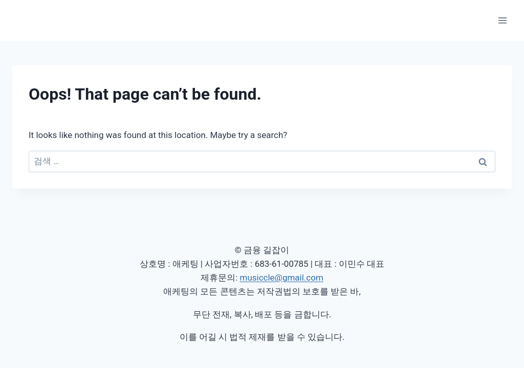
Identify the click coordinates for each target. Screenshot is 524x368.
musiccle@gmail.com (281, 277)
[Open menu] (502, 20)
